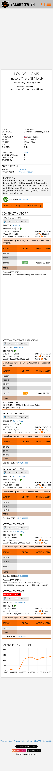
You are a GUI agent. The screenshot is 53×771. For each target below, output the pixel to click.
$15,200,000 (23, 576)
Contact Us (47, 741)
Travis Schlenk (19, 602)
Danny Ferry (18, 421)
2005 (26, 152)
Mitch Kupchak (19, 476)
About (29, 741)
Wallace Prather (26, 172)
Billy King (16, 225)
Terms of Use (6, 741)
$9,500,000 (22, 636)
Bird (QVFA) (23, 199)
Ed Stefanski (18, 347)
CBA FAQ (37, 741)
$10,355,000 (23, 463)
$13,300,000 (23, 518)
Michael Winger (19, 531)
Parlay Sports (24, 169)
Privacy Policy (19, 741)
